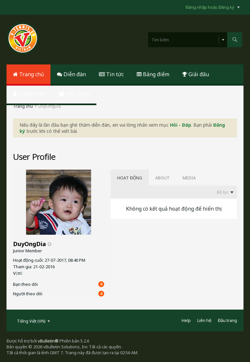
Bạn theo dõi (25, 284)
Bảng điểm (153, 74)
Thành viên (29, 93)
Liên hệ (204, 320)
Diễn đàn (71, 74)
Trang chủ (28, 74)
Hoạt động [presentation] (129, 178)
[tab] (130, 178)
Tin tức (111, 74)
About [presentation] (162, 178)
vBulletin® (48, 341)
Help (186, 320)
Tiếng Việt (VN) (33, 321)
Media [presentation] (189, 178)
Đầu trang (227, 320)
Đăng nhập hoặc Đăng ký (213, 7)
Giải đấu (195, 74)
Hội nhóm (74, 93)
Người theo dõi (27, 294)
